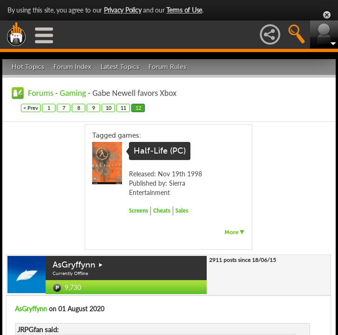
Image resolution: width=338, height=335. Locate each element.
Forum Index (72, 67)
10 (108, 108)
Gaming (73, 93)
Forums (41, 93)
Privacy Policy (123, 10)
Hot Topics (28, 67)
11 (123, 108)
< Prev (30, 108)
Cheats (161, 210)
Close (327, 15)
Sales (182, 210)
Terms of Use (184, 10)
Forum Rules (167, 67)
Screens (138, 210)
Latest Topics (120, 67)
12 (138, 108)
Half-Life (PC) (160, 151)
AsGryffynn (74, 265)
